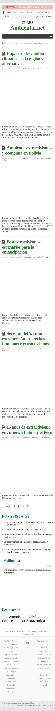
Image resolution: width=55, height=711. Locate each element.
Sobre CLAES (11, 12)
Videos (45, 69)
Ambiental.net (27, 28)
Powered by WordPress (32, 706)
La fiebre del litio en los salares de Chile (23, 529)
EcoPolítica (34, 158)
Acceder (20, 706)
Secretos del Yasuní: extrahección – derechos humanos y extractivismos (25, 338)
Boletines (7, 17)
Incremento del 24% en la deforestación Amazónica (24, 618)
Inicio (4, 43)
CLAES (27, 23)
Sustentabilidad (36, 69)
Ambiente (26, 69)
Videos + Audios (42, 12)
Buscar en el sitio (43, 17)
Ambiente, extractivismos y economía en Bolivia (27, 150)
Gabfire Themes (47, 706)
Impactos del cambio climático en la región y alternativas (23, 58)
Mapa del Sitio (26, 12)
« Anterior (7, 506)
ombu (34, 631)
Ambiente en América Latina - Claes (21, 703)
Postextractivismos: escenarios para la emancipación (22, 247)
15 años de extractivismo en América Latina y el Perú (27, 429)
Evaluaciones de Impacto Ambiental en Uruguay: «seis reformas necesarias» (27, 550)
